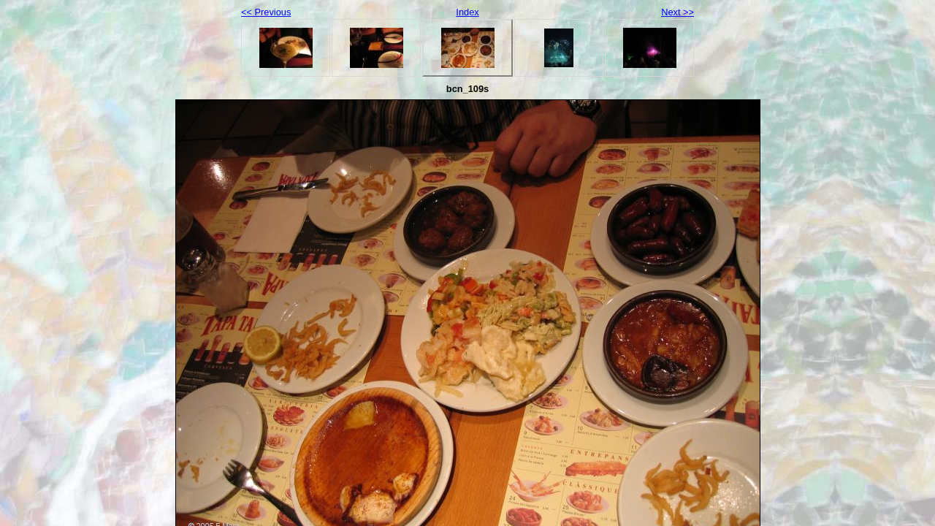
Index (467, 12)
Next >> (677, 12)
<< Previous (266, 12)
